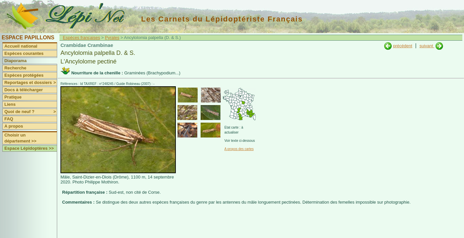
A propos (13, 126)
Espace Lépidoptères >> (29, 148)
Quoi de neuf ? (30, 112)
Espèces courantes (24, 53)
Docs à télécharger (23, 89)
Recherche (15, 67)
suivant (426, 45)
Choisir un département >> (20, 138)
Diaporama (15, 60)
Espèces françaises (81, 37)
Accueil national (20, 46)
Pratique (12, 97)
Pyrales (112, 37)
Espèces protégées (24, 75)
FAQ (8, 118)
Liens (10, 104)
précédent (402, 45)
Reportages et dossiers (30, 83)
